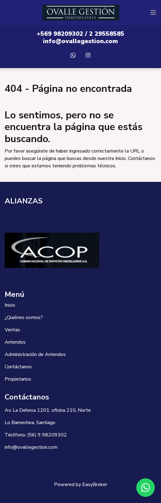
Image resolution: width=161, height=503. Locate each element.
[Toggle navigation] (153, 12)
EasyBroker (94, 484)
